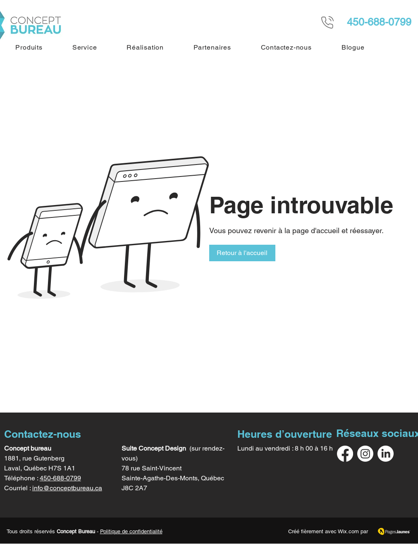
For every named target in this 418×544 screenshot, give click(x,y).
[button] (29, 47)
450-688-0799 (60, 478)
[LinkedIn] (385, 454)
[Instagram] (365, 454)
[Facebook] (345, 454)
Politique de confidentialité (131, 531)
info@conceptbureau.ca (67, 488)
